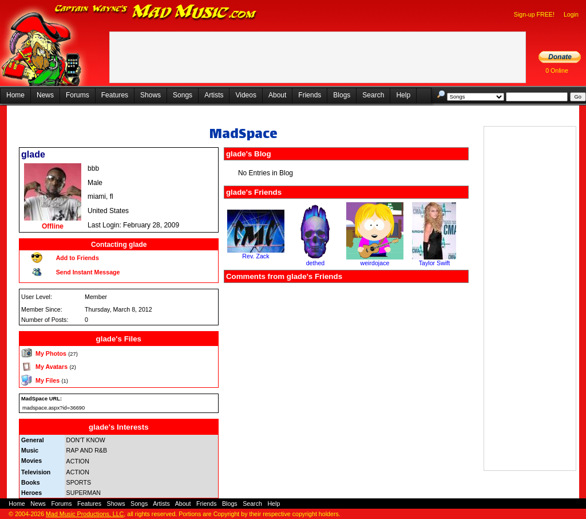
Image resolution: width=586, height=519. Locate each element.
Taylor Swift (434, 263)
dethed (315, 263)
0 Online (556, 70)
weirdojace (374, 263)
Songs (182, 95)
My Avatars (51, 366)
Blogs (341, 95)
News (45, 95)
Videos (245, 95)
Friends (309, 95)
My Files (47, 380)
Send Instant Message (88, 272)
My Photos (50, 353)
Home (15, 95)
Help (403, 95)
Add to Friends (77, 257)
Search (373, 95)
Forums (77, 95)
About (277, 95)
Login (571, 14)
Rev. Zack (255, 256)
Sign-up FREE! (534, 14)
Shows (150, 95)
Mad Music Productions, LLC (85, 513)
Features (114, 95)
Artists (213, 95)
